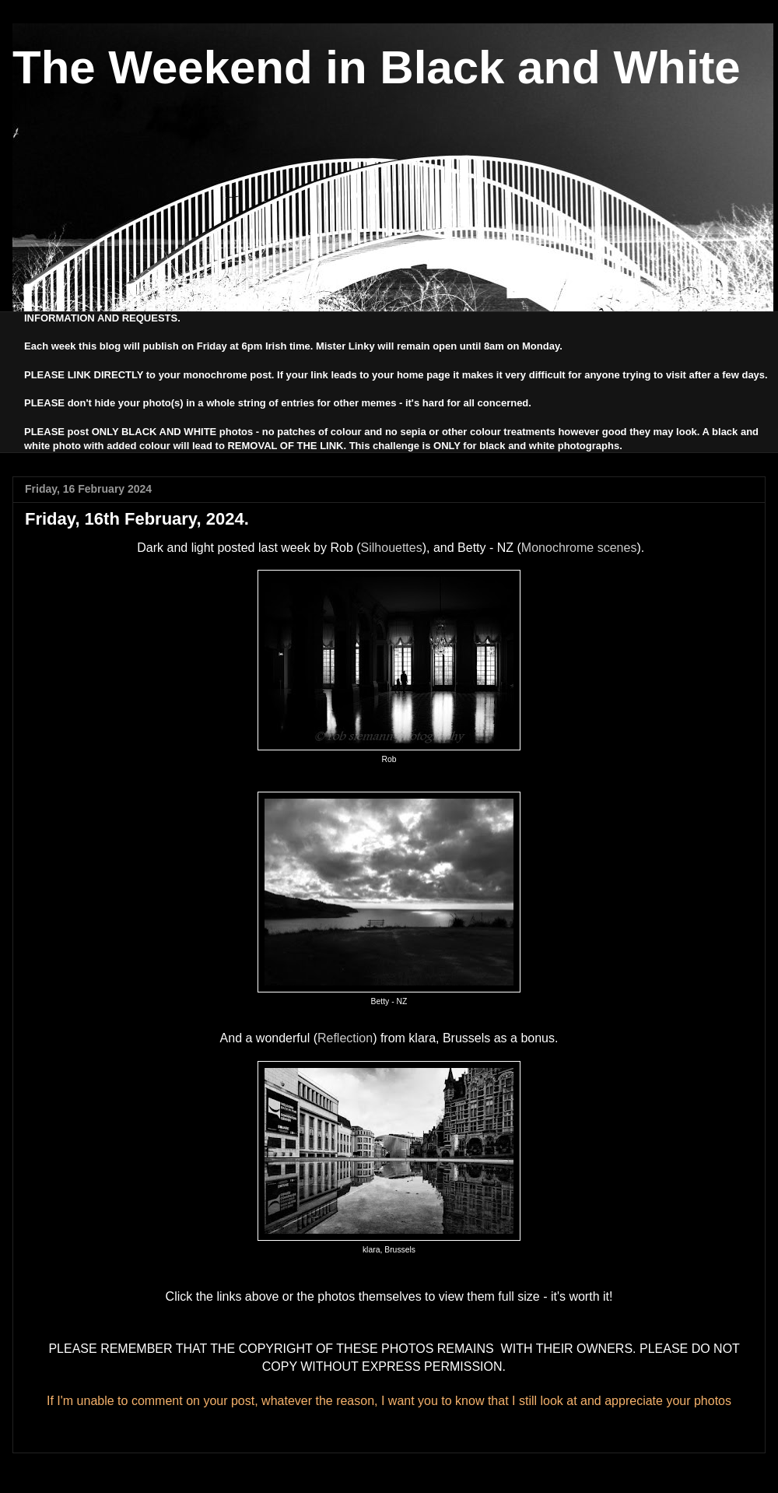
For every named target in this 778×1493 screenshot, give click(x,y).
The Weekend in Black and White (376, 67)
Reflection (345, 1038)
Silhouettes (391, 547)
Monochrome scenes (579, 547)
